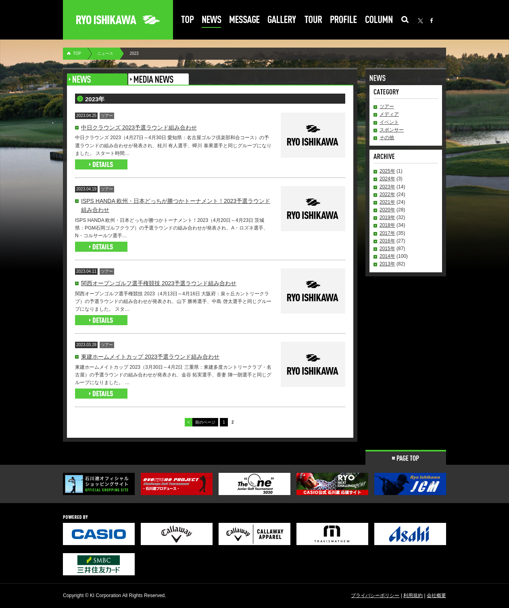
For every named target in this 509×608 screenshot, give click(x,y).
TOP (77, 53)
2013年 (387, 264)
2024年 (387, 179)
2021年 (387, 202)
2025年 (387, 171)
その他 (387, 137)
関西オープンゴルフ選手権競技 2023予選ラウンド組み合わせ (158, 283)
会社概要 (436, 595)
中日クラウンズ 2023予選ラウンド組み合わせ (139, 127)
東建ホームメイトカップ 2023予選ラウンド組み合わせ (150, 356)
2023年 (387, 187)
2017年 (387, 233)
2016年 (387, 241)
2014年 (387, 256)
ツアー (387, 106)
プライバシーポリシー (375, 595)
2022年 (387, 194)
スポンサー (392, 130)
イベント (389, 122)
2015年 (387, 248)
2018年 (387, 225)
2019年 (387, 217)
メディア (389, 114)
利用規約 (413, 595)
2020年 (387, 210)
